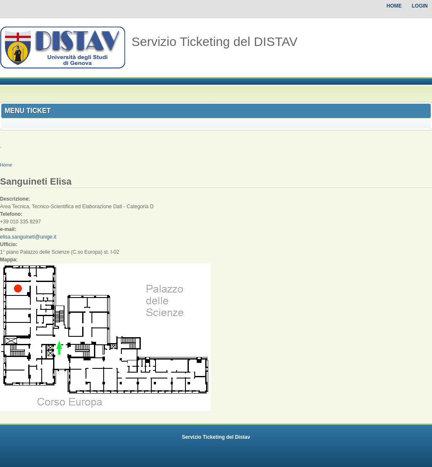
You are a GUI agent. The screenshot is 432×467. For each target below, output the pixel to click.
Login (420, 6)
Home (394, 6)
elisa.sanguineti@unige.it (28, 237)
